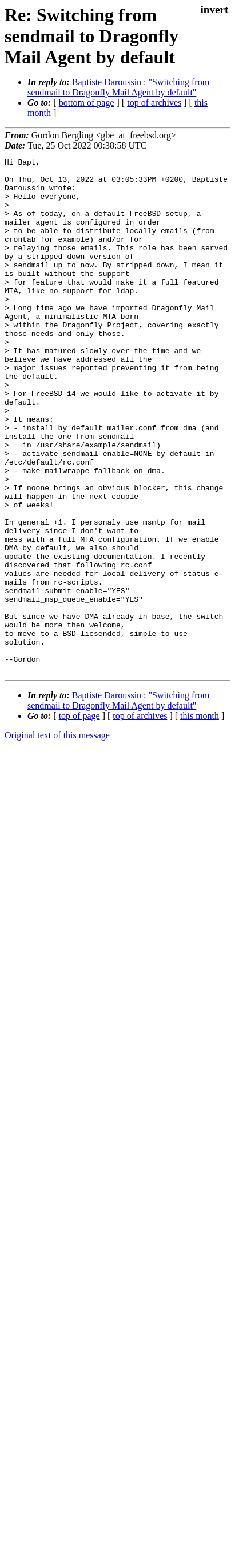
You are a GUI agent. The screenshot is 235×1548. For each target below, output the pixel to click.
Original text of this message (57, 838)
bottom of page (86, 102)
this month (199, 818)
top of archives (154, 102)
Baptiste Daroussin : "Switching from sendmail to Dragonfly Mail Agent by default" (118, 87)
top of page (79, 818)
